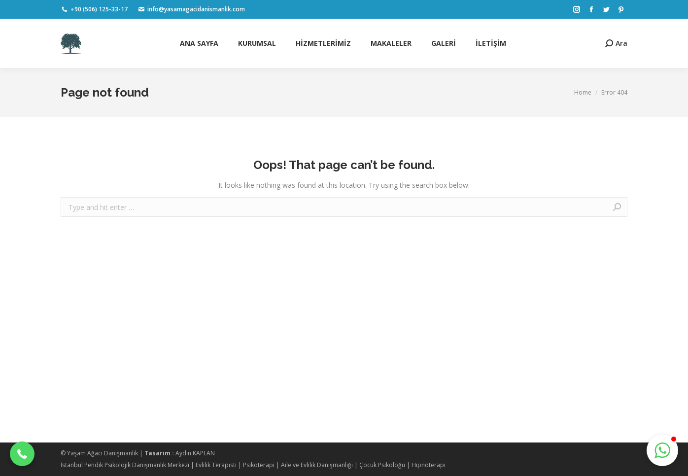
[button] (22, 454)
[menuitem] (199, 43)
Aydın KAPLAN (195, 453)
